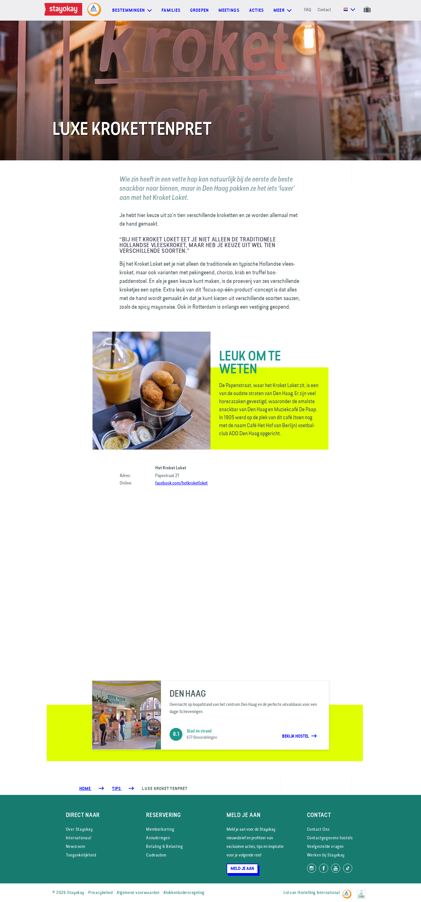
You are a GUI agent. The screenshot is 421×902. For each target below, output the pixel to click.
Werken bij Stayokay (326, 855)
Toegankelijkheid (81, 855)
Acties (256, 10)
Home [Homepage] (85, 788)
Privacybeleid (100, 892)
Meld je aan (242, 868)
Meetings (229, 10)
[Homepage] (64, 10)
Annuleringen (158, 838)
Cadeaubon (156, 855)
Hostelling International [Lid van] (319, 892)
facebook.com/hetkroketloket (181, 483)
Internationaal (78, 838)
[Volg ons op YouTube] (335, 868)
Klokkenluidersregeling (184, 892)
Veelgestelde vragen (325, 846)
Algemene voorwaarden (138, 892)
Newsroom (75, 846)
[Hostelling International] (348, 892)
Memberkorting (160, 829)
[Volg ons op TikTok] (347, 868)
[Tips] (117, 788)
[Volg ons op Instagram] (311, 868)
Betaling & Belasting (164, 846)
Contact (324, 10)
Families (171, 10)
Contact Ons (318, 829)
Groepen (199, 10)
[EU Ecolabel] (363, 892)
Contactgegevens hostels (330, 838)
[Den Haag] (210, 715)
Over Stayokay (79, 829)
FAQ (307, 10)
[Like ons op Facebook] (323, 868)
